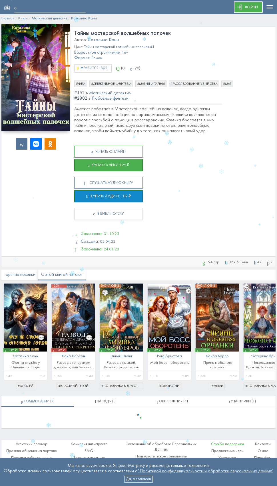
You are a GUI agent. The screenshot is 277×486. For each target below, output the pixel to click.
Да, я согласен (138, 479)
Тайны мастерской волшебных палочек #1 (119, 47)
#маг (227, 84)
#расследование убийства (193, 84)
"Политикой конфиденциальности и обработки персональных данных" (205, 471)
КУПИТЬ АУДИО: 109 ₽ (108, 196)
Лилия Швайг (121, 356)
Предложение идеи (227, 451)
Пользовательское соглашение (161, 456)
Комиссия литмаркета (89, 444)
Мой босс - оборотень (169, 363)
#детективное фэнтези (111, 84)
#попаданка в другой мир (122, 386)
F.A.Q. (89, 451)
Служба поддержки (227, 444)
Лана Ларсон (73, 356)
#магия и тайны (151, 84)
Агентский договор (31, 444)
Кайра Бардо (217, 356)
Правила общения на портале (31, 451)
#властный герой (73, 386)
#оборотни (169, 386)
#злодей (25, 386)
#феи (80, 84)
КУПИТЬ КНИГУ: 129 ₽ (109, 165)
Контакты (263, 444)
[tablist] (37, 401)
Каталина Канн (103, 40)
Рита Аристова (169, 356)
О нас (263, 451)
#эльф (217, 386)
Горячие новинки (19, 274)
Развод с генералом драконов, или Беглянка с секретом (73, 367)
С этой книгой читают (62, 274)
